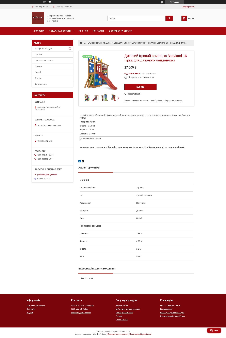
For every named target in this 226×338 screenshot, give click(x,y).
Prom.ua (126, 331)
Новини (38, 66)
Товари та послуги (60, 31)
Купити (140, 87)
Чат (214, 330)
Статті (38, 72)
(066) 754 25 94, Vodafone (82, 305)
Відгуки (38, 78)
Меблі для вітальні (124, 312)
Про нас (83, 31)
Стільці (119, 316)
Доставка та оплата (120, 31)
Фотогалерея (41, 84)
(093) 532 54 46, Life (79, 309)
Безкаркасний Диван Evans (172, 316)
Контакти (98, 31)
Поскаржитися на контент (118, 334)
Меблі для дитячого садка (128, 309)
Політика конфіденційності (140, 334)
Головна (39, 31)
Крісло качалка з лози (170, 305)
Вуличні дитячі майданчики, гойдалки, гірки (109, 43)
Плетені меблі (122, 320)
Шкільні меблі (122, 305)
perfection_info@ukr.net (47, 174)
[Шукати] (169, 18)
